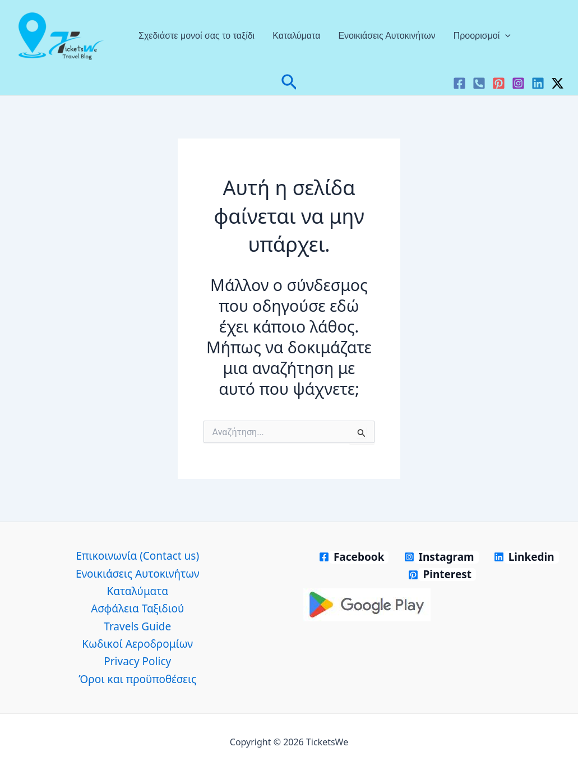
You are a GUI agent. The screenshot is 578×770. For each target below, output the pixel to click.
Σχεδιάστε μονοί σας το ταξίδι (196, 35)
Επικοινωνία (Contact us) (137, 555)
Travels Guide (137, 626)
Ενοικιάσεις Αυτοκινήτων (386, 35)
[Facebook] (459, 83)
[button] (289, 83)
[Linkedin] (538, 83)
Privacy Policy (137, 661)
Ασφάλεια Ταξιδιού (137, 608)
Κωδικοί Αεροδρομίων (137, 644)
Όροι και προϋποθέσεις (137, 679)
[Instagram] (518, 83)
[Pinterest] (498, 83)
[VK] (479, 83)
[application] (505, 36)
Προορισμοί (482, 36)
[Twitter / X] (557, 83)
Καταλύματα (296, 35)
